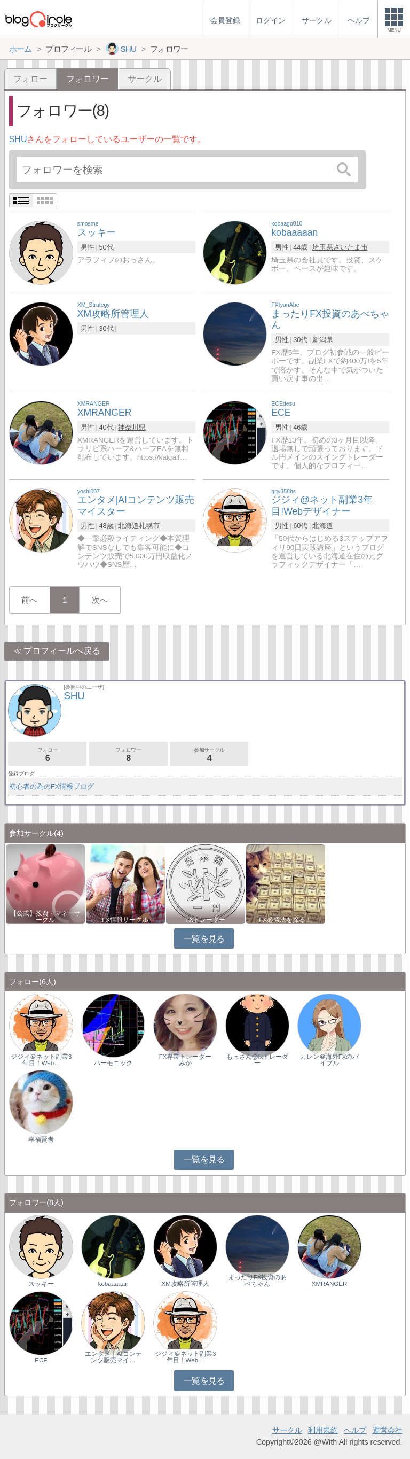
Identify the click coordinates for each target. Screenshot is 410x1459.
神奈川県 (132, 427)
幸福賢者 (41, 1139)
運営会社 (388, 1430)
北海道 (128, 526)
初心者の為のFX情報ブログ (51, 786)
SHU (18, 139)
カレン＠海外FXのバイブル (329, 1059)
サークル (145, 78)
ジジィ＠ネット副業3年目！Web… (41, 1059)
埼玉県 (322, 247)
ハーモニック (113, 1063)
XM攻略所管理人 (185, 1283)
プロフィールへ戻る (61, 650)
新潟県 (322, 340)
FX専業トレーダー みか (188, 1059)
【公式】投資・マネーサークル (45, 916)
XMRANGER (330, 1283)
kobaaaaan (113, 1283)
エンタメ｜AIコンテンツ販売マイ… (113, 1357)
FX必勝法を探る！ (285, 920)
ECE (41, 1360)
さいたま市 (350, 247)
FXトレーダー (205, 920)
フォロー (30, 78)
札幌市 (149, 526)
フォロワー (128, 755)
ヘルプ (355, 1430)
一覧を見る (204, 938)
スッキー (41, 1283)
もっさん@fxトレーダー (257, 1059)
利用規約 (323, 1430)
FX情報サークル (125, 920)
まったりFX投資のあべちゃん (257, 1280)
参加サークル (209, 755)
